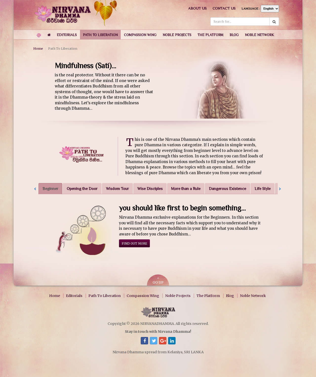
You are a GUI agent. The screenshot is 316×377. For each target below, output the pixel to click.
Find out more (134, 243)
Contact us (224, 8)
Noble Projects (178, 295)
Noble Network (253, 295)
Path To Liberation (104, 295)
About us (197, 8)
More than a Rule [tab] (185, 188)
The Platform (208, 295)
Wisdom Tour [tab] (117, 188)
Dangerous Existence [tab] (227, 188)
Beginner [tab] (50, 188)
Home (38, 48)
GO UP (158, 280)
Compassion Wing (143, 295)
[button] (67, 34)
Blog (230, 295)
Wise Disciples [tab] (150, 188)
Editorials (74, 295)
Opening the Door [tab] (82, 188)
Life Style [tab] (263, 188)
